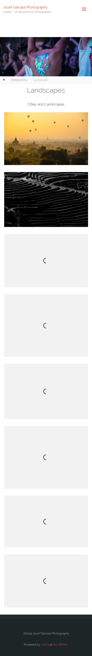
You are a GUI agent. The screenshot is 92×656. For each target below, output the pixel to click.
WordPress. (60, 644)
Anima (45, 644)
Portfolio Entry (19, 80)
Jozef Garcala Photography (25, 7)
